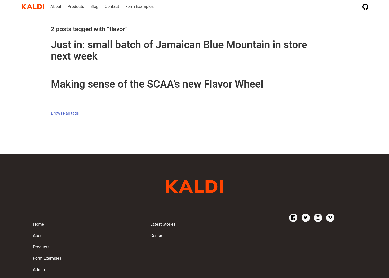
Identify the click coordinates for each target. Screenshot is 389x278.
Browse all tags (65, 113)
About (55, 6)
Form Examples (139, 6)
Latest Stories (162, 224)
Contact (112, 6)
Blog (94, 6)
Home (38, 224)
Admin (39, 269)
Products (76, 6)
